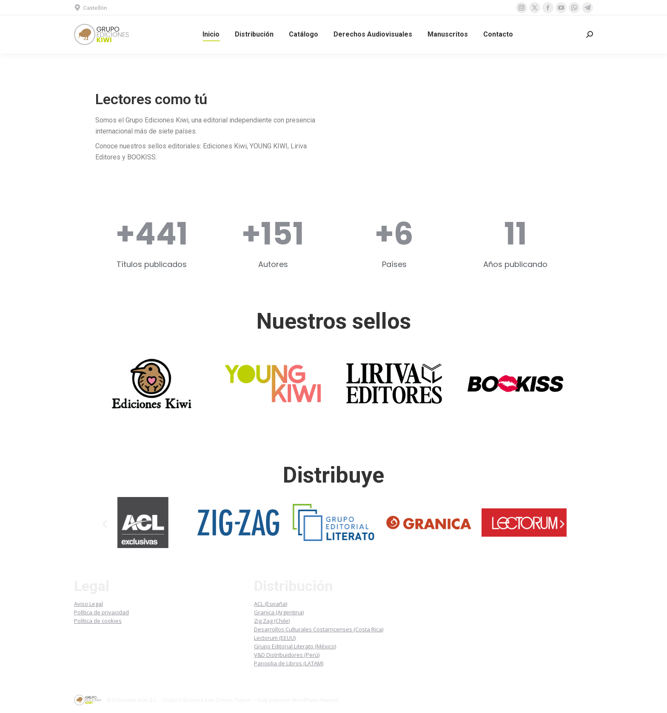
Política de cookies (98, 621)
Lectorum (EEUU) (275, 638)
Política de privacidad (101, 612)
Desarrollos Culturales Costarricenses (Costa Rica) (318, 629)
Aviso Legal (88, 604)
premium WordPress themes (304, 700)
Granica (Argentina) (279, 612)
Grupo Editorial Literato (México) (295, 646)
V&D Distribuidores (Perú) (286, 655)
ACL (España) (270, 604)
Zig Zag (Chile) (272, 621)
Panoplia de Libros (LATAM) (288, 663)
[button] (105, 524)
